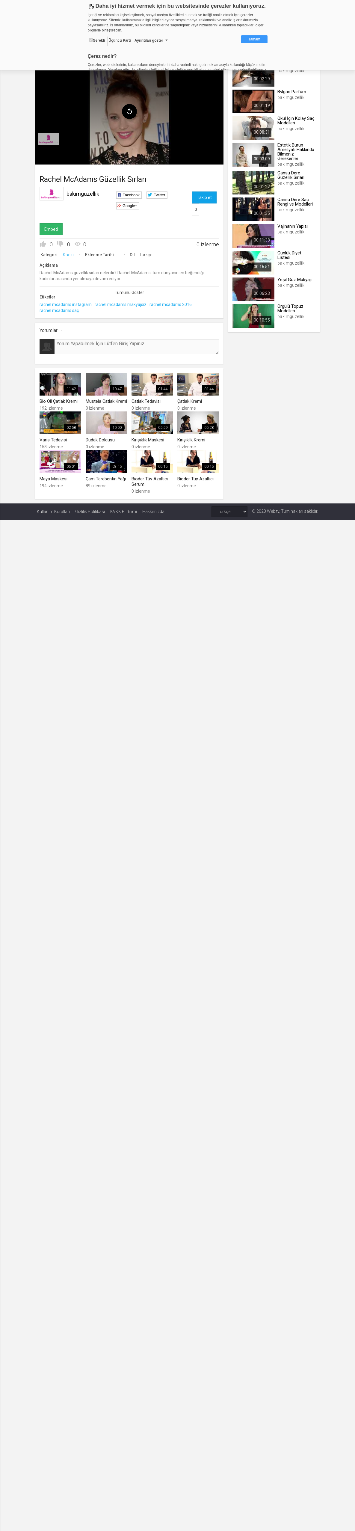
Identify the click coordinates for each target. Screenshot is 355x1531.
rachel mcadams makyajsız (122, 303)
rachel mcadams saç (61, 309)
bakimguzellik (84, 192)
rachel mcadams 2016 (172, 303)
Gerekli (97, 40)
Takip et (204, 196)
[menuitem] (50, 138)
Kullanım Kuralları (53, 514)
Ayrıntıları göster (149, 40)
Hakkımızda (153, 514)
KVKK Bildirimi (123, 514)
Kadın (70, 253)
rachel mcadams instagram (67, 303)
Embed (53, 228)
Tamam (254, 39)
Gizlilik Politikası (90, 514)
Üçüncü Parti (120, 40)
